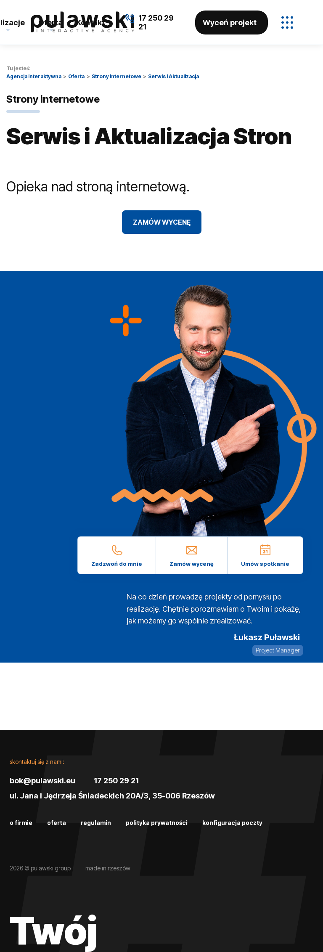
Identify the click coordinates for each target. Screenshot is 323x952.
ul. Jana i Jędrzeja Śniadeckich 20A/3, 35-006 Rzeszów (112, 795)
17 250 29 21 (116, 780)
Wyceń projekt (230, 22)
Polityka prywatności (157, 822)
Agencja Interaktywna (33, 76)
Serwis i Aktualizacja (173, 76)
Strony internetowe (116, 76)
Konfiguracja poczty (232, 822)
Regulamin (96, 822)
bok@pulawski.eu (42, 780)
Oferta (50, 22)
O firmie (21, 822)
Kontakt (90, 22)
